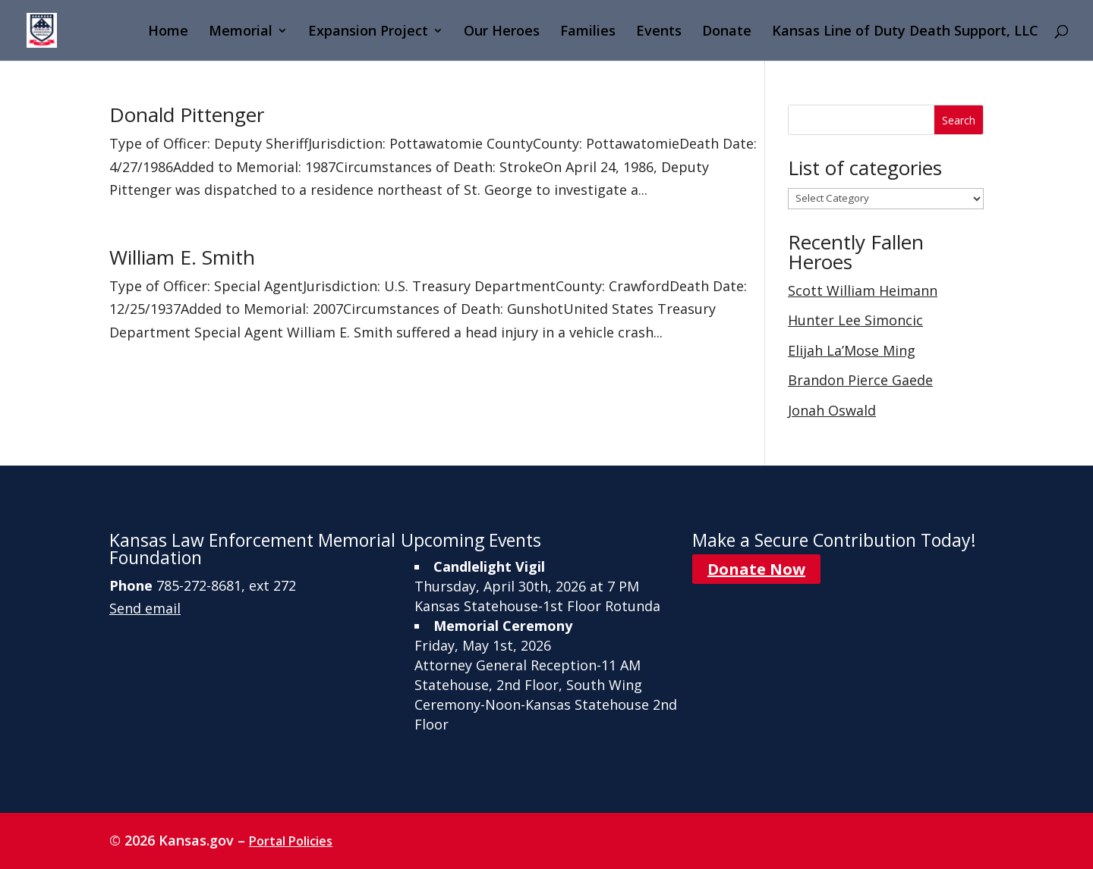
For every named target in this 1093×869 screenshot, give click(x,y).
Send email (145, 608)
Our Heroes (502, 32)
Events (659, 32)
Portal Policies (290, 841)
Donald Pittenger (186, 114)
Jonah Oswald (832, 410)
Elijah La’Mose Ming (851, 350)
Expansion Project (368, 32)
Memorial (240, 32)
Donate (726, 32)
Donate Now (756, 569)
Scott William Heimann (862, 290)
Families (588, 32)
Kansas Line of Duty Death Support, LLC (905, 32)
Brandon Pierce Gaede (860, 380)
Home (168, 32)
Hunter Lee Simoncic (855, 320)
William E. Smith (182, 257)
